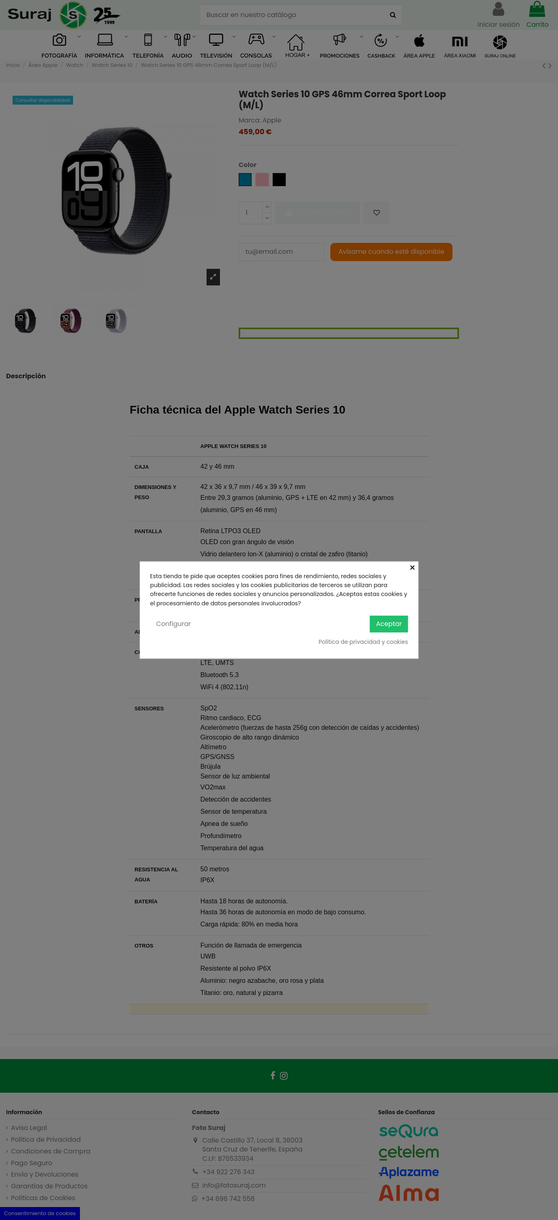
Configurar (173, 623)
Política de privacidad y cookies (363, 641)
